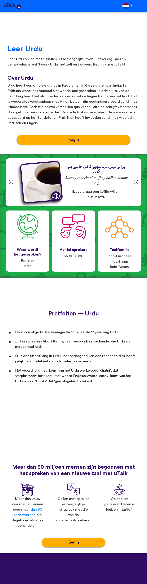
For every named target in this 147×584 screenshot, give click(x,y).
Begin (73, 140)
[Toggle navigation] (141, 6)
